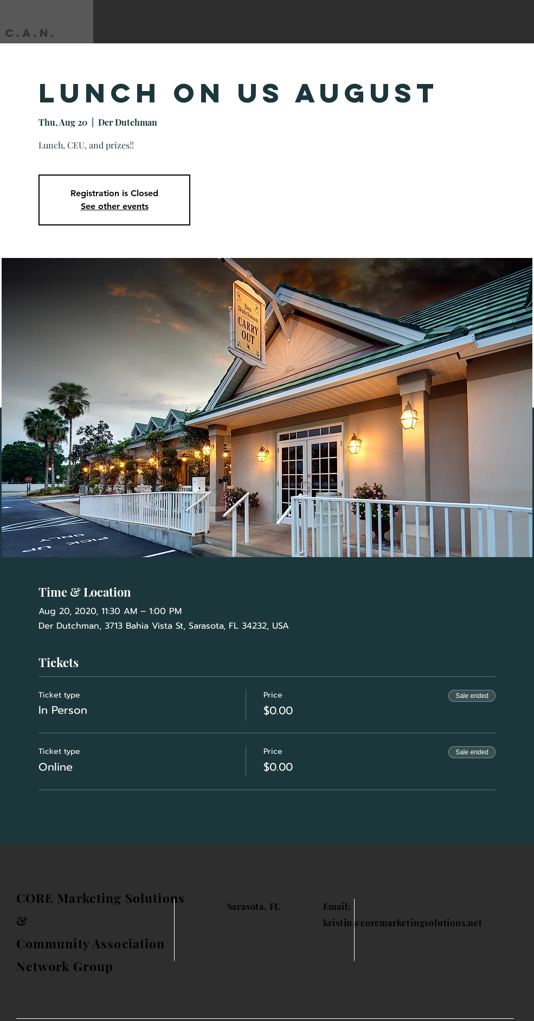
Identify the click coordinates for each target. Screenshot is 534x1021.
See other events (115, 206)
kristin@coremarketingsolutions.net (402, 922)
